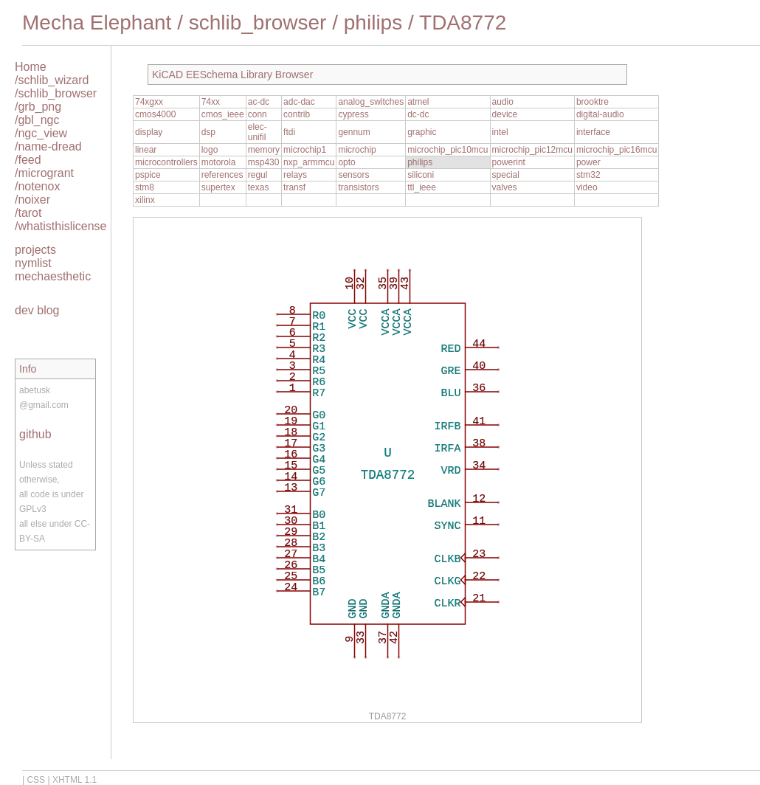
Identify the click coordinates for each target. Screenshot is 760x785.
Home (30, 66)
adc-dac (299, 102)
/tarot (28, 213)
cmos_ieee (222, 114)
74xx (210, 102)
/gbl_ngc (37, 120)
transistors (358, 187)
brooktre (592, 102)
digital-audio (600, 114)
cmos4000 (155, 114)
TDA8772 (462, 22)
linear (145, 150)
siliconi (420, 175)
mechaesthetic (53, 276)
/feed (28, 159)
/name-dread (48, 146)
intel (500, 132)
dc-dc (418, 114)
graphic (421, 132)
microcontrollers (166, 162)
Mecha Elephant (96, 22)
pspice (148, 175)
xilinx (145, 200)
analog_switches (371, 102)
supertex (218, 187)
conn (257, 114)
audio (503, 102)
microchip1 (304, 150)
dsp (208, 132)
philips (373, 22)
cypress (353, 114)
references (222, 175)
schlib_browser (258, 22)
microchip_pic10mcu (447, 150)
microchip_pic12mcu (532, 150)
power (588, 162)
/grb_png (38, 106)
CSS (36, 780)
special (505, 175)
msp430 (264, 162)
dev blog (37, 310)
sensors (353, 175)
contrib (296, 114)
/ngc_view (41, 133)
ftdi (289, 132)
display (148, 132)
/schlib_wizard (52, 80)
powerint (508, 162)
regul (258, 175)
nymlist (33, 263)
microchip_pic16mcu (616, 150)
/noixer (32, 199)
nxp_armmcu (308, 162)
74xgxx (149, 102)
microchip (357, 150)
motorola (218, 162)
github (35, 434)
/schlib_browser (56, 93)
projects (35, 249)
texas (258, 187)
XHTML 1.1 (74, 780)
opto (346, 162)
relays (295, 175)
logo (209, 150)
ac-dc (258, 102)
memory (264, 150)
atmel (418, 102)
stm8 (144, 187)
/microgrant (44, 173)
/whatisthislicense (61, 226)
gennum (354, 132)
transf (294, 187)
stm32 (588, 175)
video (587, 187)
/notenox (37, 186)
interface (593, 132)
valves (504, 187)
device (505, 114)
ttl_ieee (421, 187)
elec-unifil (257, 132)
